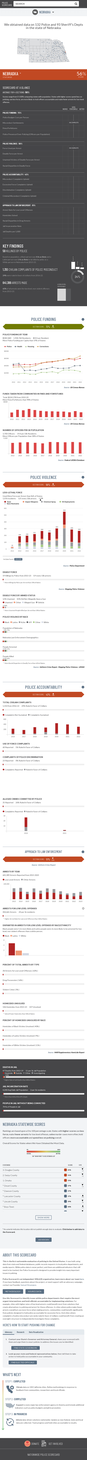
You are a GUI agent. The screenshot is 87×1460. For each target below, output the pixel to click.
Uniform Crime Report (48, 667)
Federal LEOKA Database (74, 460)
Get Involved (56, 1443)
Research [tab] (20, 1332)
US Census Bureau (77, 387)
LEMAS (81, 667)
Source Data (34, 1291)
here (82, 1279)
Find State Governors (25, 1348)
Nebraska (41, 12)
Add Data (18, 559)
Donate (35, 1443)
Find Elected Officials (22, 1362)
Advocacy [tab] (8, 1332)
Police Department (76, 566)
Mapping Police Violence (74, 589)
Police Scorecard (7, 4)
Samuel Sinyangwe (28, 1285)
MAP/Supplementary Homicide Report (69, 1052)
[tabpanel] (43, 1351)
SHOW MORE (43, 1217)
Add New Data (43, 1240)
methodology (12, 1291)
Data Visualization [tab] (36, 1332)
